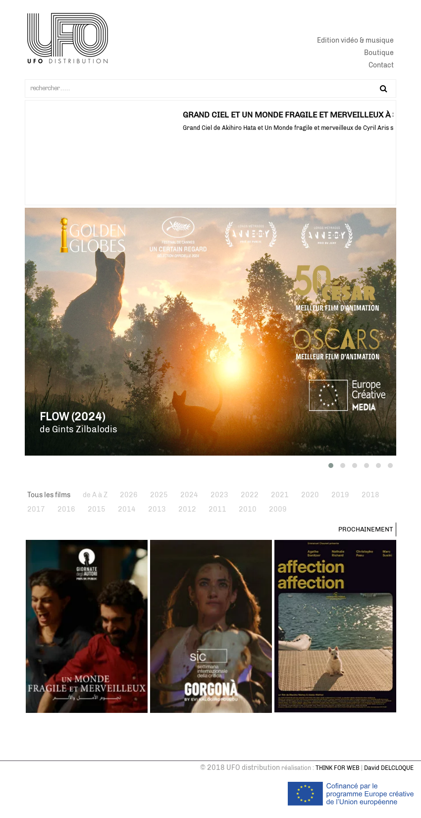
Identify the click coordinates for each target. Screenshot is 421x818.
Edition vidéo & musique (355, 40)
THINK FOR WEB (338, 767)
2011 (217, 509)
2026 (129, 495)
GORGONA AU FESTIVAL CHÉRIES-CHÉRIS (105, 114)
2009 (278, 509)
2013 (157, 509)
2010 (248, 509)
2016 (66, 509)
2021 (280, 495)
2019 (340, 495)
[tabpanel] (210, 117)
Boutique (379, 53)
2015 (96, 509)
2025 (159, 495)
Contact (381, 65)
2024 (189, 495)
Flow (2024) (72, 416)
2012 (187, 509)
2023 (219, 495)
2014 (127, 509)
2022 (250, 495)
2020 (310, 495)
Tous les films (48, 495)
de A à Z (95, 495)
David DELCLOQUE (389, 767)
